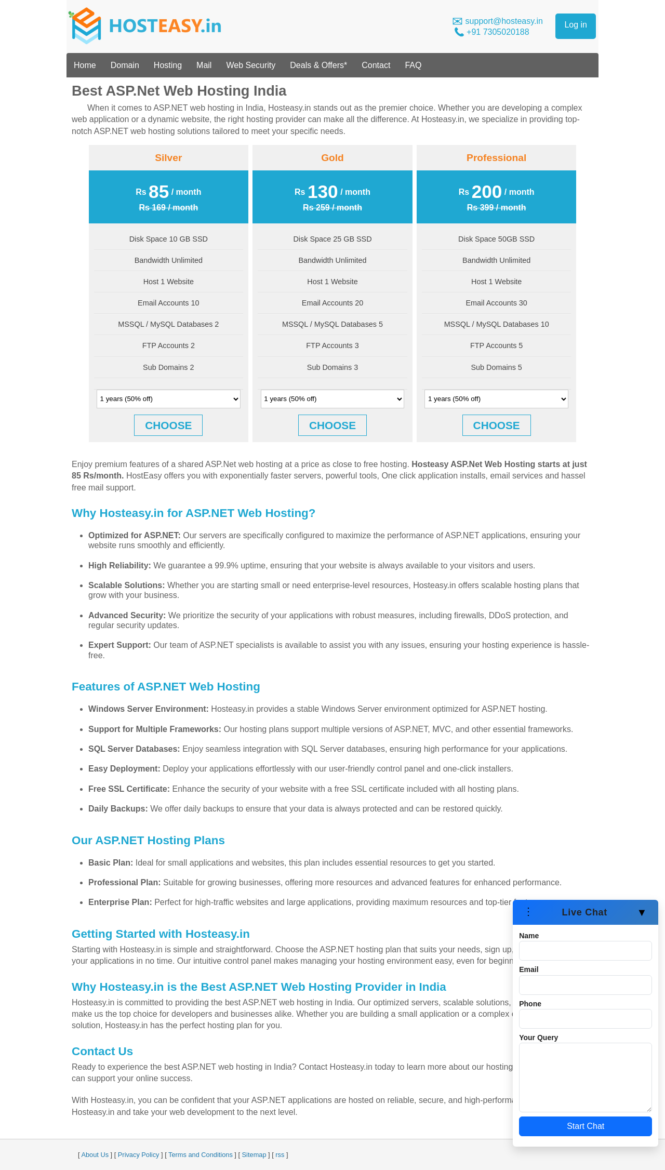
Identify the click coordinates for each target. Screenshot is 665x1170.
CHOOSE (168, 425)
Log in (575, 24)
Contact (376, 65)
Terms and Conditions (200, 1155)
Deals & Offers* (318, 65)
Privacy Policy (138, 1155)
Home (85, 65)
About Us (95, 1155)
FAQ (413, 65)
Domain (125, 65)
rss (279, 1155)
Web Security (250, 65)
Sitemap (254, 1155)
